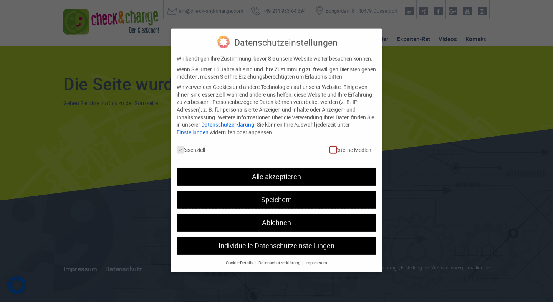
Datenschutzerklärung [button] (279, 254)
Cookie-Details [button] (240, 254)
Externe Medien (350, 141)
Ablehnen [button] (276, 215)
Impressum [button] (316, 254)
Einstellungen (193, 124)
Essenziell (191, 141)
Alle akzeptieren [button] (276, 169)
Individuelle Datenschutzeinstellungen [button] (276, 238)
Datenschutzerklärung (227, 116)
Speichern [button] (276, 192)
